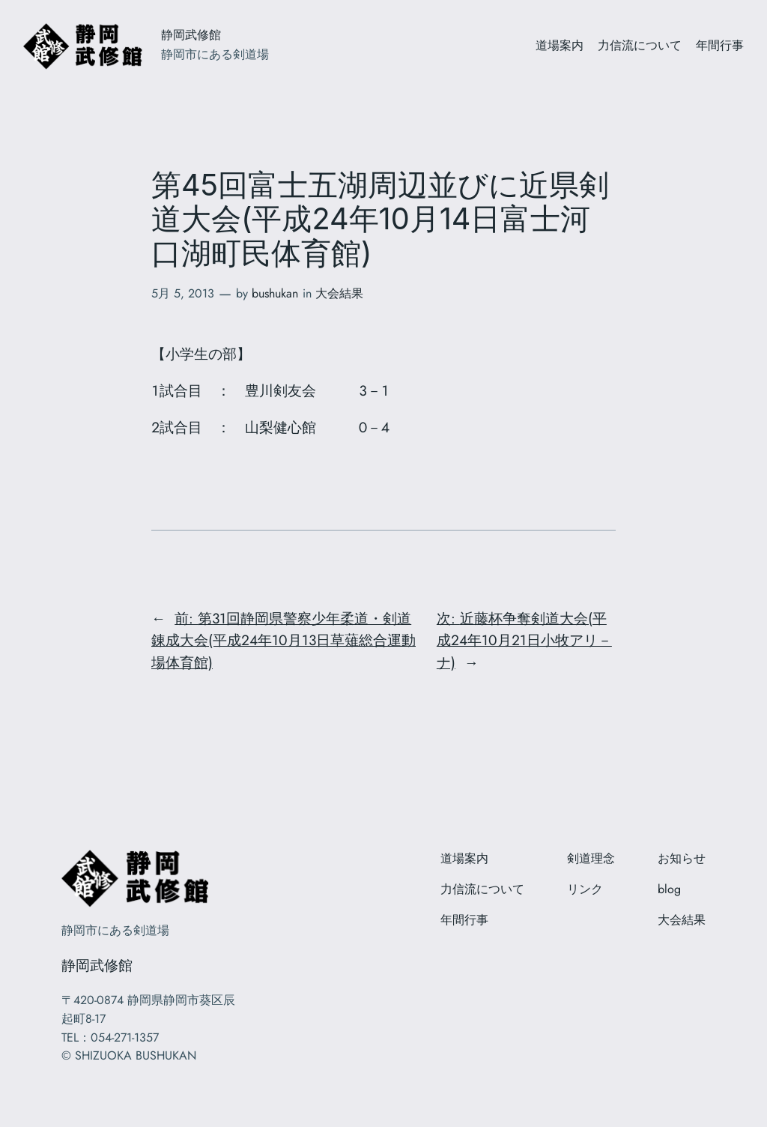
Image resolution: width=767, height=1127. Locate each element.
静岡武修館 (191, 34)
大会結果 (339, 293)
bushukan (275, 293)
